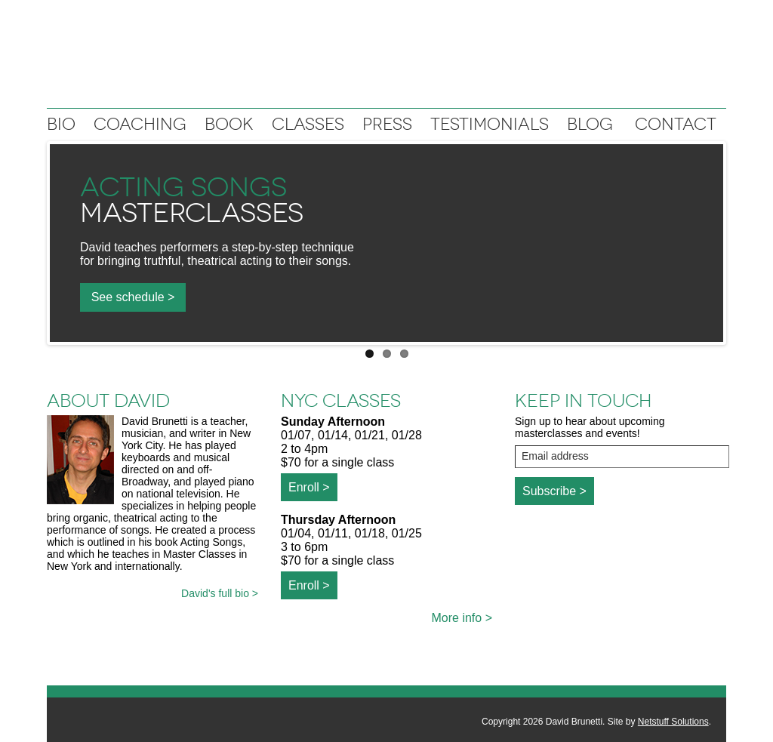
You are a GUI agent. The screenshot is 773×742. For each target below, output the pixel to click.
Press (387, 124)
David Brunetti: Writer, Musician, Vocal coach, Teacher (386, 57)
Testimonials (489, 124)
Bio (61, 124)
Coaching (140, 124)
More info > (462, 617)
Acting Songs (183, 187)
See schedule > (133, 297)
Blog (590, 124)
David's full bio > (219, 593)
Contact (675, 124)
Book (229, 124)
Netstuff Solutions (673, 721)
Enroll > (309, 487)
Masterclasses (191, 213)
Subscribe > (554, 491)
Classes (308, 124)
